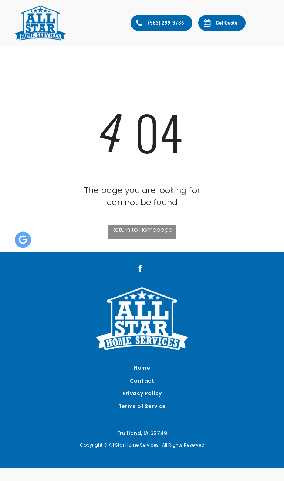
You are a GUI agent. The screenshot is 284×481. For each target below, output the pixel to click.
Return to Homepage (142, 230)
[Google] (23, 240)
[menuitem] (142, 368)
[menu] (267, 23)
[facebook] (140, 269)
